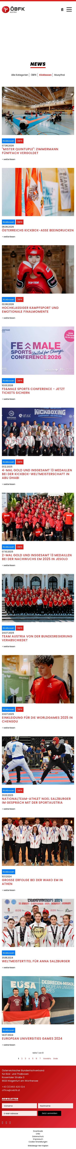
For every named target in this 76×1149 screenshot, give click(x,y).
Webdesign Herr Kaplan (38, 1145)
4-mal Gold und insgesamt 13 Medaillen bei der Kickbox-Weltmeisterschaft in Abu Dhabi (37, 474)
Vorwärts (47, 1058)
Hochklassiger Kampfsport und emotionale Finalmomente (30, 310)
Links (38, 1133)
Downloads (38, 1131)
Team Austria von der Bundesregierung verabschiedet (37, 638)
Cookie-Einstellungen (38, 1141)
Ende (55, 1058)
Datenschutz (38, 1136)
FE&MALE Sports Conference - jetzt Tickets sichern (33, 391)
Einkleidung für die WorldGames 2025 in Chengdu (37, 720)
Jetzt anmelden (49, 1113)
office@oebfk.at (11, 1090)
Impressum (38, 1139)
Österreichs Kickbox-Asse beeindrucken (38, 230)
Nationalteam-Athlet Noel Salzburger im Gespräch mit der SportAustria (36, 801)
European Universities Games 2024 (32, 1038)
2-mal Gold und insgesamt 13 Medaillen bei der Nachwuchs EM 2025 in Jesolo (37, 557)
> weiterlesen (8, 159)
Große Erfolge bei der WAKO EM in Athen (32, 882)
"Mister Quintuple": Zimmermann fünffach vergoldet (30, 151)
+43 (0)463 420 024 (13, 1086)
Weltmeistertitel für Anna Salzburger (36, 961)
